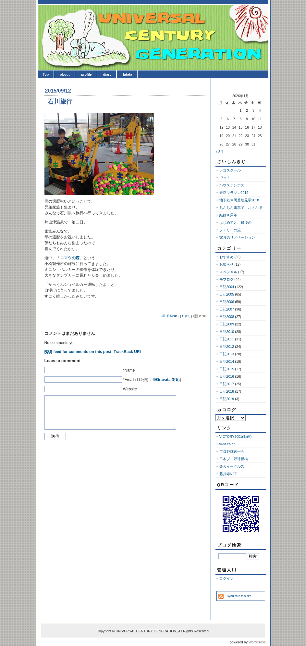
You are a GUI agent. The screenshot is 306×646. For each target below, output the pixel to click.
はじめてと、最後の (235, 222)
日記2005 (226, 294)
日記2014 (226, 361)
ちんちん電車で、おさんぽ (240, 207)
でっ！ (224, 178)
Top (46, 74)
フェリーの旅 (230, 230)
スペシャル (228, 272)
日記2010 (226, 332)
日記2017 (226, 384)
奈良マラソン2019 (234, 193)
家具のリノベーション (237, 237)
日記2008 (226, 317)
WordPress (257, 642)
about (65, 74)
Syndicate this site (239, 596)
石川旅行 (60, 101)
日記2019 (226, 399)
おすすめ (226, 257)
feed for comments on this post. (78, 351)
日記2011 (226, 339)
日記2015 (173, 316)
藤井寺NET (228, 474)
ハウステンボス (231, 185)
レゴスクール (230, 170)
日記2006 (226, 302)
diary (107, 74)
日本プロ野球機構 (233, 459)
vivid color (227, 444)
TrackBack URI (127, 351)
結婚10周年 (228, 215)
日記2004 (226, 287)
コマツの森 (70, 258)
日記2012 (226, 346)
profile (86, 74)
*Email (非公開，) (152, 379)
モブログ (226, 279)
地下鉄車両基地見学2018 (239, 200)
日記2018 (226, 391)
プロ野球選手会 (231, 451)
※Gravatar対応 (166, 379)
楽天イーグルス (231, 466)
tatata (127, 74)
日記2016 (226, 376)
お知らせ (226, 264)
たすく (186, 316)
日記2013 (226, 354)
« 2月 (219, 152)
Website (130, 389)
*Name (129, 370)
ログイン (226, 578)
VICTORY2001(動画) (235, 436)
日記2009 (226, 324)
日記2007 (226, 309)
